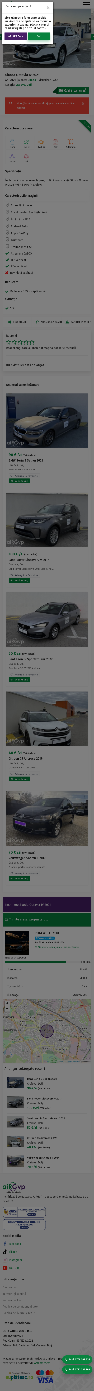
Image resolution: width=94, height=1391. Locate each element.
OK (39, 36)
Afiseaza (15, 36)
